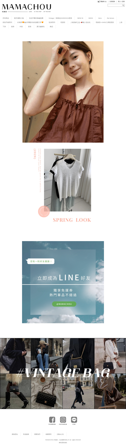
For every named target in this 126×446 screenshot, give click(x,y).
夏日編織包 (41, 26)
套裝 (29, 26)
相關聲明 (48, 434)
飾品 (51, 26)
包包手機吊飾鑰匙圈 (36, 18)
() (102, 1)
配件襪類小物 (19, 18)
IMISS (91, 18)
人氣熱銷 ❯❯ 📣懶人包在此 (80, 22)
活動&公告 (60, 434)
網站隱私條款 (63, 442)
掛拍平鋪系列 (7, 22)
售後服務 (26, 434)
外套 (21, 26)
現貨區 (62, 22)
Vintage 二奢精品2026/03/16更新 (60, 18)
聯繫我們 (37, 434)
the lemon (110, 18)
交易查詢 (112, 1)
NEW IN (80, 18)
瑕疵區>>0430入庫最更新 (105, 22)
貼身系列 (52, 22)
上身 (120, 22)
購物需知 (15, 434)
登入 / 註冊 (121, 1)
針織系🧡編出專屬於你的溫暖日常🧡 (30, 22)
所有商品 (6, 18)
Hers (100, 18)
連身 (12, 26)
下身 (4, 26)
